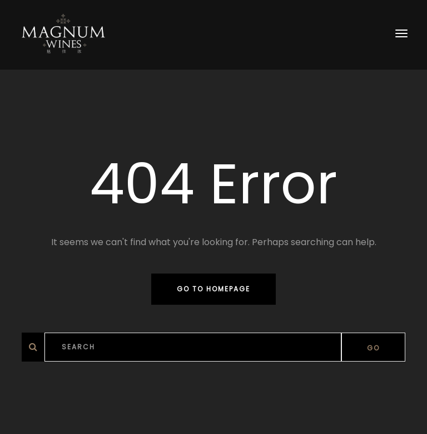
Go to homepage (213, 289)
